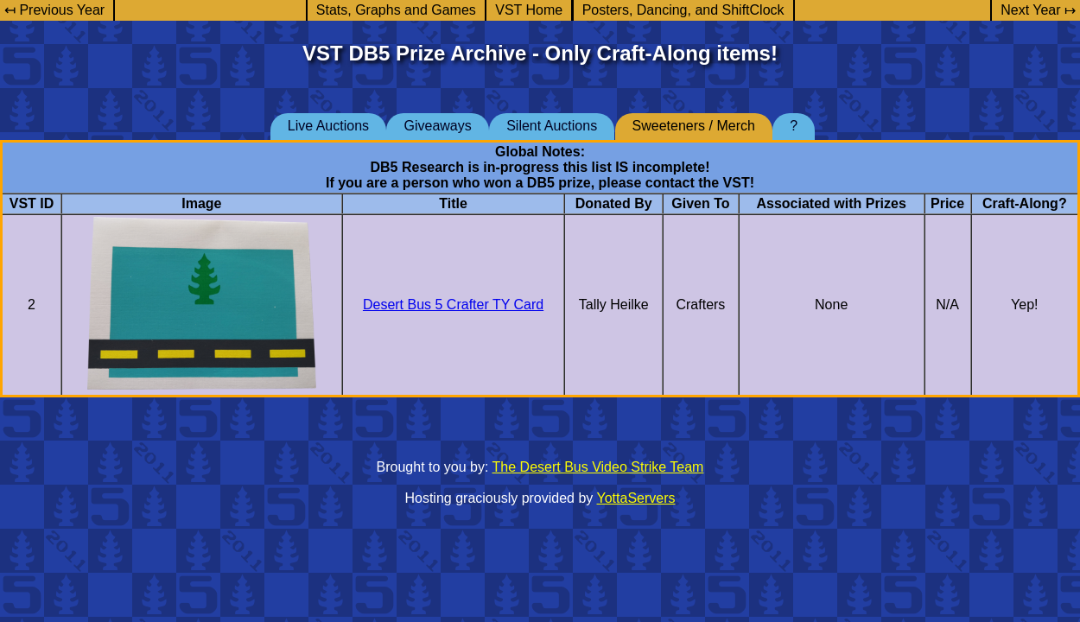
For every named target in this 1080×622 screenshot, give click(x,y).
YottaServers (636, 498)
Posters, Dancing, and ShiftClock (683, 10)
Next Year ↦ (1038, 10)
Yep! (1024, 304)
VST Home (528, 10)
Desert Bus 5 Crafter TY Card (453, 304)
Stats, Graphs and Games (396, 10)
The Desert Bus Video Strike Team (598, 467)
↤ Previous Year (54, 10)
